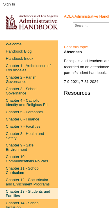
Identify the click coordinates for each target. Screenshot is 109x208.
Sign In (9, 4)
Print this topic (76, 47)
